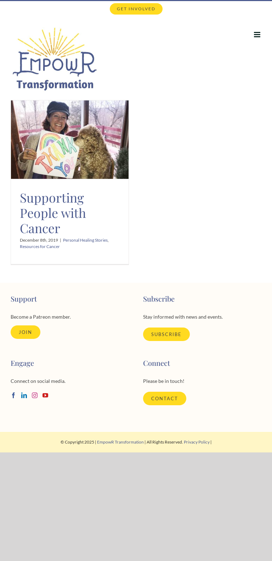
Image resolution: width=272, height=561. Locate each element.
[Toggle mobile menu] (257, 34)
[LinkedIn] (24, 395)
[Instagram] (35, 395)
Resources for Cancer (40, 246)
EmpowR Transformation (120, 442)
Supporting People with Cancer (53, 212)
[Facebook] (13, 395)
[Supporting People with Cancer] (70, 139)
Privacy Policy (197, 442)
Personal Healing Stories (85, 240)
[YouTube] (45, 395)
